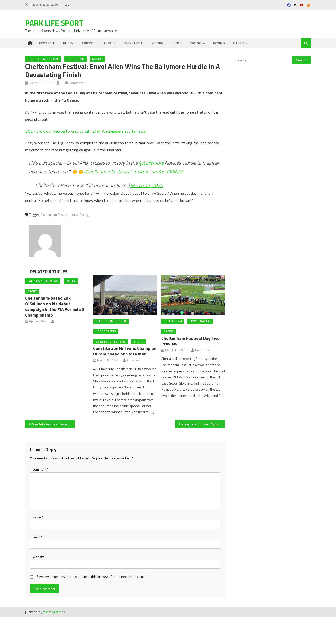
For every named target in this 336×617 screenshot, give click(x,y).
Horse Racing (79, 214)
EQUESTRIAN (75, 59)
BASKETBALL (133, 43)
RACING (195, 43)
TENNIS (109, 43)
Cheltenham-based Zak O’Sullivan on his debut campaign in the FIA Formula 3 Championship (54, 306)
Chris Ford (134, 360)
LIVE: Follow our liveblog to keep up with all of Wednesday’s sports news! (85, 131)
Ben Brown (203, 350)
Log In (68, 4)
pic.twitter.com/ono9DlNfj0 (155, 171)
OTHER (238, 43)
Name (38, 517)
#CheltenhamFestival (105, 171)
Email (37, 536)
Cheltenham (173, 321)
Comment (41, 469)
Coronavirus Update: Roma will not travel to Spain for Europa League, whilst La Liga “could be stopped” (202, 424)
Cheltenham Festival (43, 59)
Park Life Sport (54, 23)
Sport (32, 291)
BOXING (219, 43)
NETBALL (158, 43)
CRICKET (88, 43)
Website (39, 556)
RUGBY (68, 43)
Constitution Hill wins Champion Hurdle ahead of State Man (124, 351)
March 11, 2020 (146, 185)
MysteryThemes (54, 611)
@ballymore (151, 163)
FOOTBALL (47, 43)
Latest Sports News (43, 281)
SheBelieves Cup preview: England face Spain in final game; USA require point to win (53, 424)
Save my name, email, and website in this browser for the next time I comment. (93, 576)
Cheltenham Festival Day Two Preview (190, 341)
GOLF (177, 43)
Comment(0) (78, 82)
